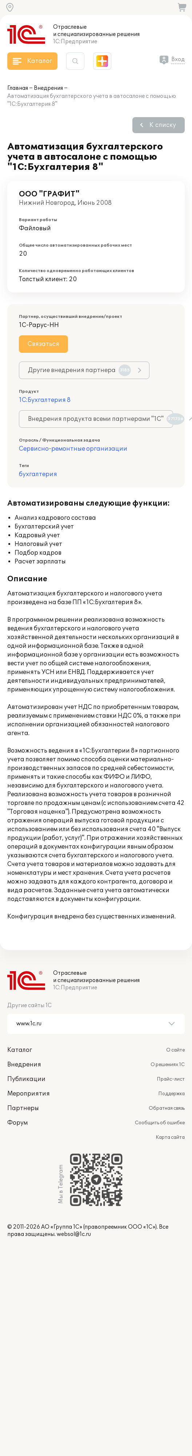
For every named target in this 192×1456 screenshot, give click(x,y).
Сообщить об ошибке (160, 1123)
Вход (178, 59)
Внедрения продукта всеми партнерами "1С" (100, 419)
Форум (17, 1122)
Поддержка (171, 1094)
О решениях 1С (168, 1065)
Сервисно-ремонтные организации (73, 448)
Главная (17, 88)
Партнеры (23, 1108)
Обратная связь (167, 1108)
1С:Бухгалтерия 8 (45, 400)
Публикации (26, 1079)
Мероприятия (28, 1093)
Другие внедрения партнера (79, 370)
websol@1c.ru (74, 1234)
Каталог (19, 1050)
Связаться (43, 344)
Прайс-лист (171, 1079)
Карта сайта (170, 1137)
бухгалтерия (38, 474)
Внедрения (48, 88)
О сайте (175, 1050)
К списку (162, 125)
